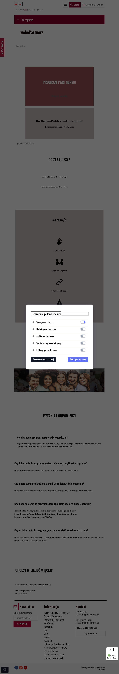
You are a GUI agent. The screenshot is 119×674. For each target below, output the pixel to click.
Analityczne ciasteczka (45, 336)
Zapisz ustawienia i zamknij (43, 359)
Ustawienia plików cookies (46, 314)
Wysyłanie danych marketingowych (49, 343)
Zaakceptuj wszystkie (78, 359)
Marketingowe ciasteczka (46, 329)
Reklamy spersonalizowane (46, 350)
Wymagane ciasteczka (44, 322)
